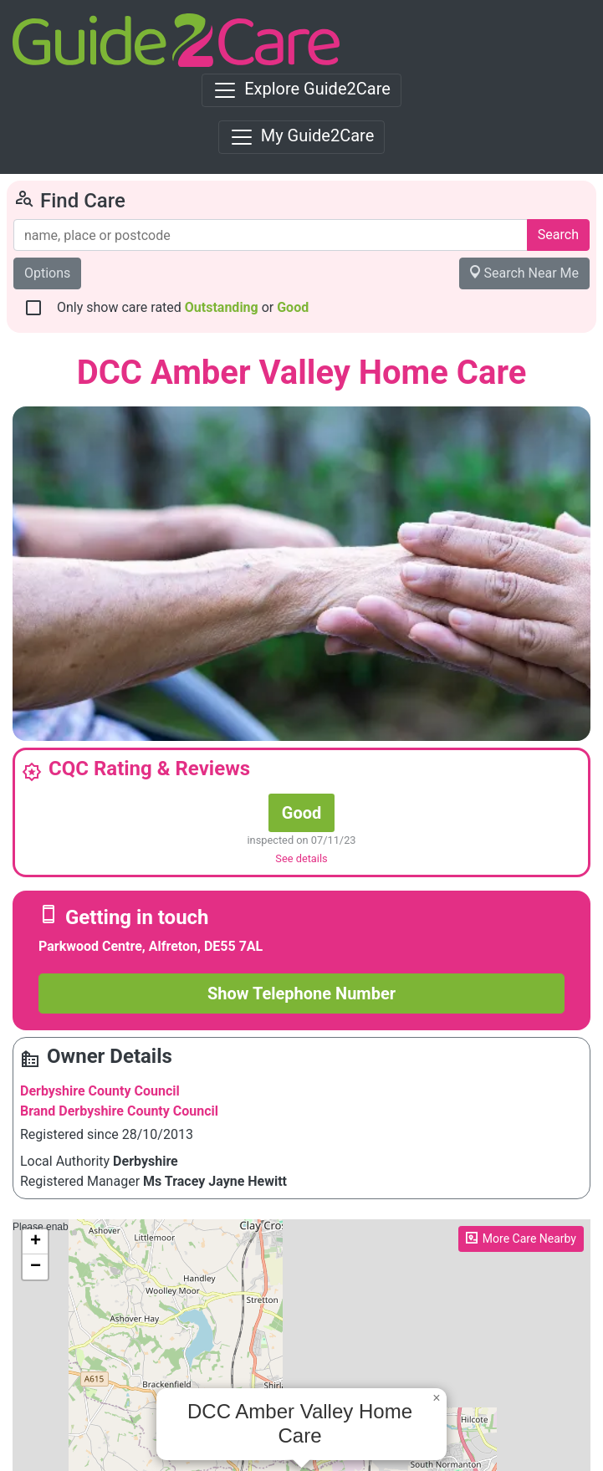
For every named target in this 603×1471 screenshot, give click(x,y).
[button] (437, 1398)
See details (301, 858)
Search (558, 235)
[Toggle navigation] (301, 90)
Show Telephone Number (301, 993)
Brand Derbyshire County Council (119, 1111)
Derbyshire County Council (100, 1091)
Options (47, 273)
